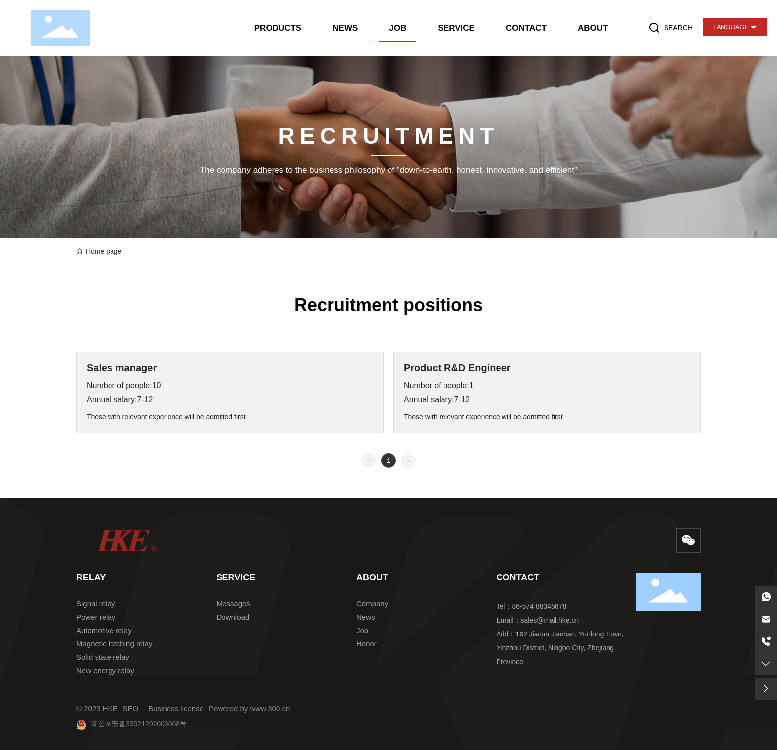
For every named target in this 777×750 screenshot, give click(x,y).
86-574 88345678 (539, 606)
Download (233, 617)
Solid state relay (102, 657)
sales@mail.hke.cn (550, 620)
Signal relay (95, 603)
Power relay (95, 617)
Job (362, 630)
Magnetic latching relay (114, 643)
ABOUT (372, 577)
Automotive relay (104, 630)
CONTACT (518, 577)
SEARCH (678, 28)
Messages (233, 603)
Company (372, 603)
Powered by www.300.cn (249, 708)
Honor (366, 643)
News (365, 617)
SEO (131, 708)
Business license (176, 708)
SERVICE (236, 577)
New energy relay (105, 670)
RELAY (91, 577)
